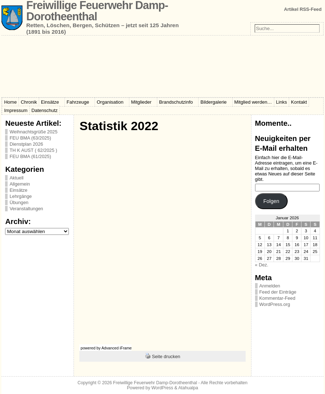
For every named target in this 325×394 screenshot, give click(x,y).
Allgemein (19, 184)
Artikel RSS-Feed (303, 9)
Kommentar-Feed (277, 298)
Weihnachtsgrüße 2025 (33, 131)
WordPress (162, 387)
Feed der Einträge (277, 292)
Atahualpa (188, 387)
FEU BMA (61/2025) (30, 156)
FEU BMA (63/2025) (30, 138)
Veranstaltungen (26, 208)
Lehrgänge (20, 196)
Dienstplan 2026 (26, 144)
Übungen (18, 202)
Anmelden (269, 286)
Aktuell (16, 178)
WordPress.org (274, 304)
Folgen (271, 201)
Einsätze (18, 190)
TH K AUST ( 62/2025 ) (33, 150)
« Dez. (261, 264)
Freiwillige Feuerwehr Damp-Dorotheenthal (155, 382)
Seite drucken (166, 356)
